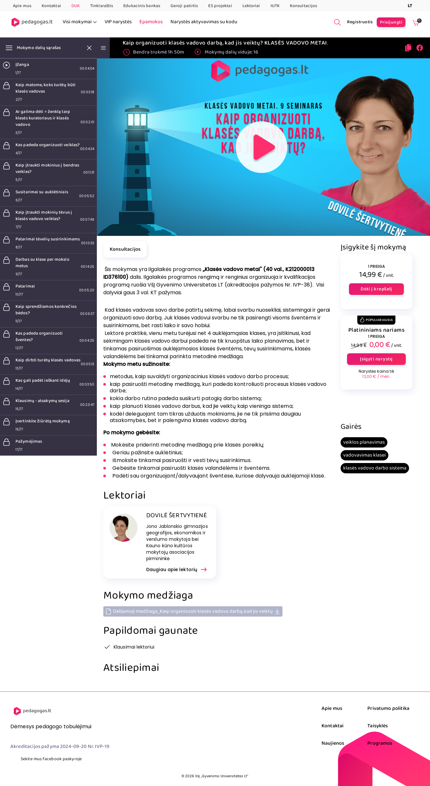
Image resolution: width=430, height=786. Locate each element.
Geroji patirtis (184, 6)
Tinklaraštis (101, 6)
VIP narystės (118, 22)
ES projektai (220, 6)
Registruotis (360, 21)
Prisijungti (391, 22)
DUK (75, 6)
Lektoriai (251, 6)
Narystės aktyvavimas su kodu (203, 22)
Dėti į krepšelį (376, 289)
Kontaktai (51, 6)
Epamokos (151, 22)
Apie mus (22, 6)
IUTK (275, 6)
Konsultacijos (303, 6)
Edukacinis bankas (141, 6)
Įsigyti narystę (376, 359)
